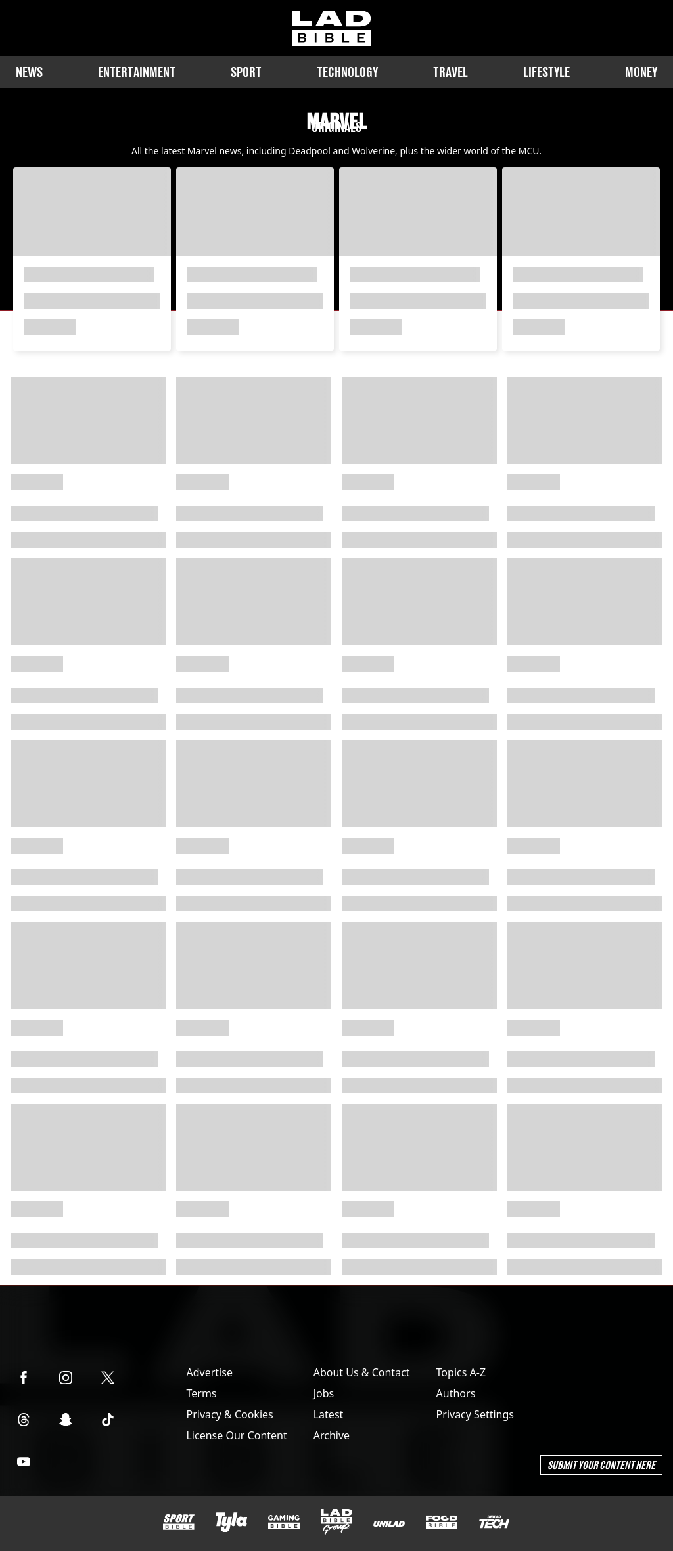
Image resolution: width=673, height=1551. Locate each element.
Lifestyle (546, 71)
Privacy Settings (475, 1414)
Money (641, 71)
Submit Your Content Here (601, 1464)
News (29, 71)
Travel (450, 71)
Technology (347, 71)
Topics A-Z (461, 1372)
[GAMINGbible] (284, 1522)
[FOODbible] (441, 1522)
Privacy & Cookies (229, 1414)
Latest (328, 1414)
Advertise (209, 1372)
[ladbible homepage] (331, 28)
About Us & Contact (361, 1372)
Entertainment (136, 71)
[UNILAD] (389, 1524)
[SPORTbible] (179, 1522)
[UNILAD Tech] (494, 1522)
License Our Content (236, 1435)
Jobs (324, 1393)
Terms (201, 1393)
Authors (456, 1393)
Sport (246, 71)
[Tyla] (231, 1522)
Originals (336, 127)
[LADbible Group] (336, 1522)
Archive (331, 1435)
